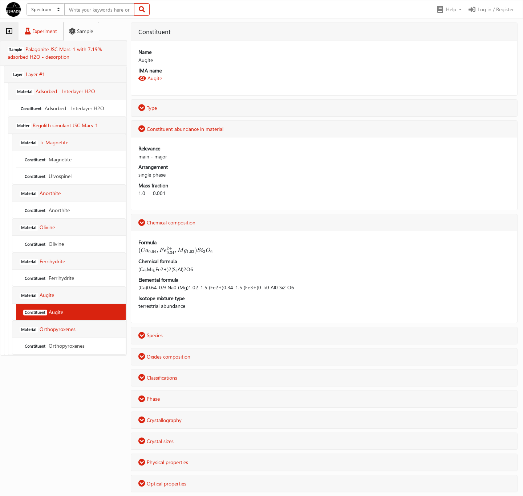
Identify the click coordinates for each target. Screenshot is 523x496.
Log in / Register (490, 9)
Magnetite (47, 159)
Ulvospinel (47, 176)
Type (147, 107)
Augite (43, 312)
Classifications (157, 377)
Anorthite (46, 210)
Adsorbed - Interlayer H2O (61, 108)
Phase (149, 398)
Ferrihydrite (48, 277)
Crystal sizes (156, 441)
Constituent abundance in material (180, 128)
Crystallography (160, 420)
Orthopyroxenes (54, 345)
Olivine (43, 243)
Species (150, 335)
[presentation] (149, 193)
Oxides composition (164, 356)
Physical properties (163, 462)
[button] (449, 9)
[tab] (9, 31)
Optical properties (162, 483)
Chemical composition (166, 222)
